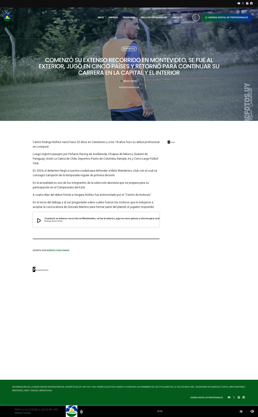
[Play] (196, 17)
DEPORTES (129, 48)
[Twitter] (243, 4)
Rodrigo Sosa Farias (58, 250)
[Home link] (18, 18)
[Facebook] (251, 4)
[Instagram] (247, 4)
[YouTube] (239, 4)
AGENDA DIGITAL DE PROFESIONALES (226, 17)
